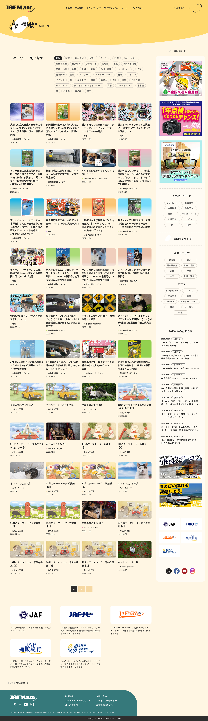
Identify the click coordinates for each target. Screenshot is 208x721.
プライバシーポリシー (106, 701)
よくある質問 (71, 705)
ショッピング (62, 85)
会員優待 (81, 80)
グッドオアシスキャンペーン (88, 85)
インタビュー (123, 69)
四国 (93, 69)
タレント (105, 58)
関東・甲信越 (129, 64)
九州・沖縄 (106, 69)
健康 (93, 80)
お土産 (66, 91)
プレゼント (91, 64)
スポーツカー (130, 58)
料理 (120, 74)
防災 (89, 91)
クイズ (138, 69)
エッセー (126, 8)
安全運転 (79, 8)
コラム (92, 58)
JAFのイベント (124, 85)
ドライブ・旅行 (94, 8)
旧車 (116, 58)
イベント (60, 80)
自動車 (69, 8)
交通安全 (60, 74)
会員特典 (76, 64)
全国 (114, 80)
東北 (116, 64)
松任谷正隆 (61, 64)
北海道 (105, 64)
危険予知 (135, 80)
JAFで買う (138, 8)
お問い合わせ (102, 696)
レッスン (131, 74)
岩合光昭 (79, 58)
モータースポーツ (104, 74)
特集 (124, 80)
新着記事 (69, 696)
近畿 (74, 69)
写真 (67, 58)
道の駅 (78, 91)
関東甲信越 (172, 265)
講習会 (104, 80)
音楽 (110, 85)
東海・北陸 (61, 69)
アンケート (84, 74)
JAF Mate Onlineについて (78, 701)
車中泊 (140, 85)
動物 (58, 58)
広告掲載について (104, 705)
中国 (84, 69)
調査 (72, 74)
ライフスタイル (111, 8)
